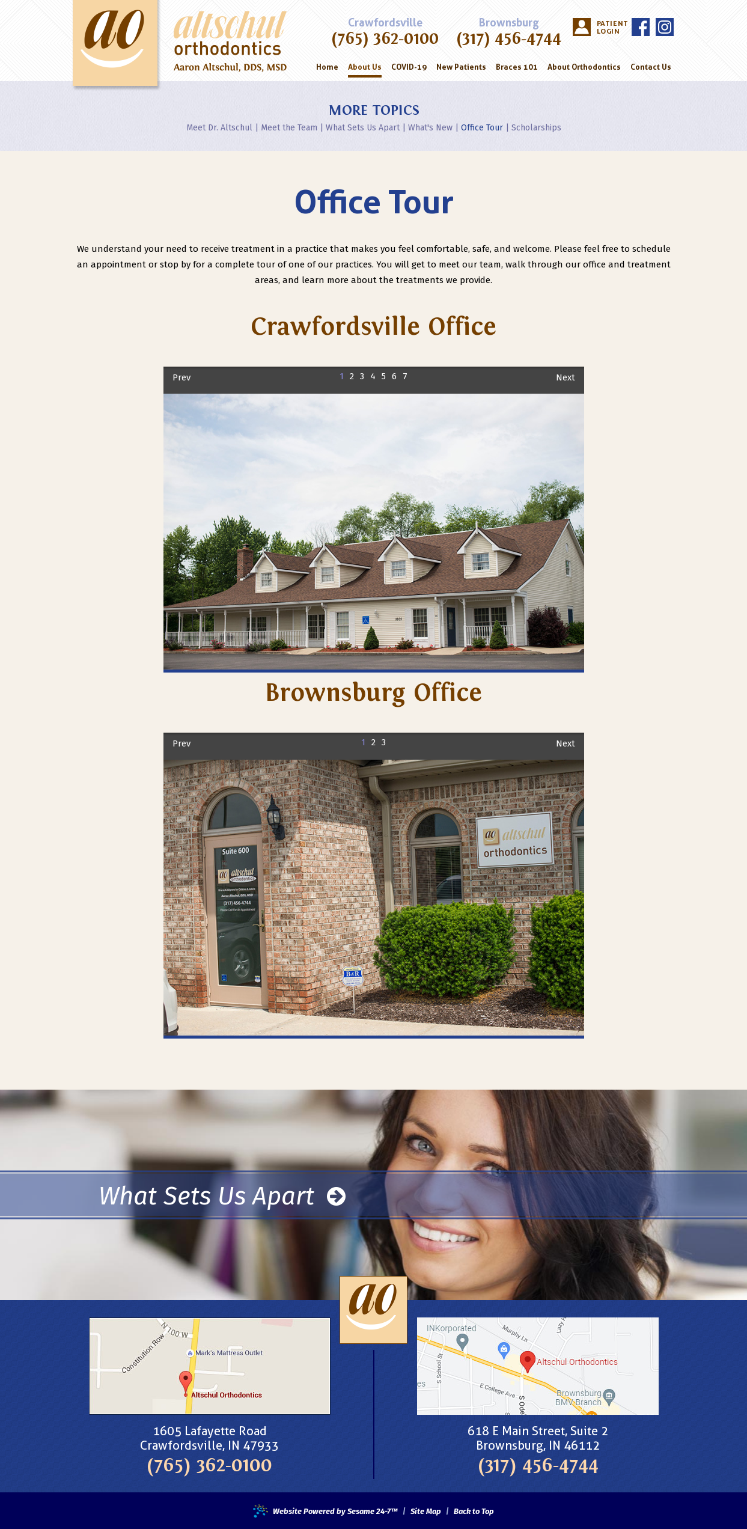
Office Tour (482, 128)
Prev (181, 377)
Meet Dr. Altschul (219, 128)
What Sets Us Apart (363, 128)
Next (565, 377)
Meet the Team (289, 128)
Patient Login (611, 27)
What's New (430, 128)
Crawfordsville (385, 23)
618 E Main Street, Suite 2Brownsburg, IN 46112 (538, 1438)
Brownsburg (509, 23)
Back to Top (474, 1511)
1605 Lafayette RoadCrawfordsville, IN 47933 (209, 1438)
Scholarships (536, 128)
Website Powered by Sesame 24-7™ (325, 1511)
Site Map (425, 1511)
